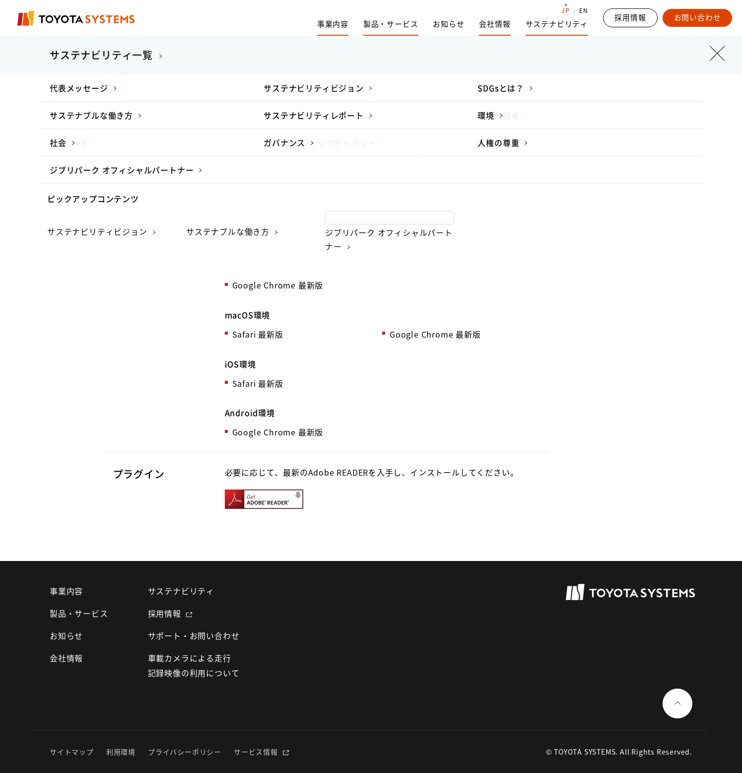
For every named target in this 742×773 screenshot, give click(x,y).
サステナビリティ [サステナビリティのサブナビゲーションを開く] (557, 23)
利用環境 (120, 752)
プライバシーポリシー (184, 752)
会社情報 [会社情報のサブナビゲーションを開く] (494, 23)
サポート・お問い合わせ (194, 635)
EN (583, 10)
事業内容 (66, 591)
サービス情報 (256, 752)
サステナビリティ (181, 591)
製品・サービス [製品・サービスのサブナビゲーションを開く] (390, 23)
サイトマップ (72, 752)
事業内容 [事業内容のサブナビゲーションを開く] (332, 23)
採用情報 (164, 613)
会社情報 (66, 658)
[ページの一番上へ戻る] (677, 703)
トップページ (630, 42)
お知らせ (448, 23)
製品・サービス (79, 613)
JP (565, 10)
